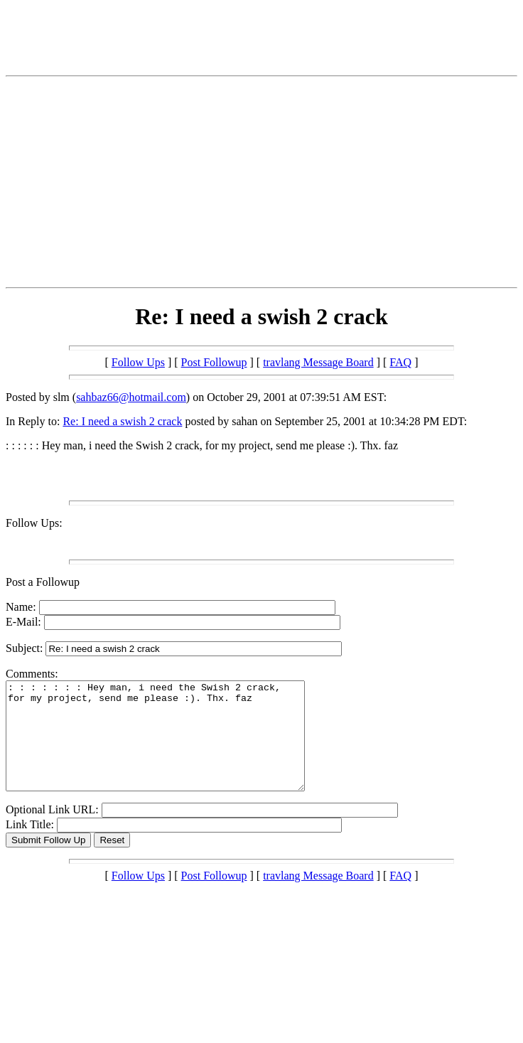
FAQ (400, 362)
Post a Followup (43, 582)
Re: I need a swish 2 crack (122, 421)
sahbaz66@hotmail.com (131, 397)
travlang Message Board (318, 362)
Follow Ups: (34, 523)
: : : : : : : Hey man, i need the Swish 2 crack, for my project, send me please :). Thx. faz (173, 746)
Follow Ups (138, 362)
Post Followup (214, 362)
